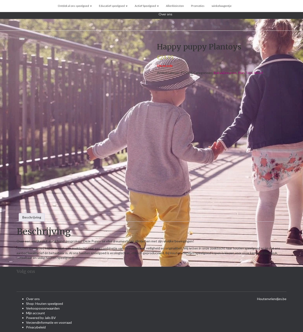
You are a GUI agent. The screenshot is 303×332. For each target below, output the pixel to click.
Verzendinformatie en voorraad (49, 322)
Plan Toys (245, 73)
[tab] (32, 217)
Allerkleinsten (175, 6)
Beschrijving (31, 217)
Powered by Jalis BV (41, 318)
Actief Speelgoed (147, 6)
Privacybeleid (36, 327)
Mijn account (35, 313)
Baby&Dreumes (38, 37)
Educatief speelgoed (113, 6)
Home (21, 37)
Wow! (258, 73)
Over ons (165, 14)
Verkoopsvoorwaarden (43, 308)
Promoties (198, 6)
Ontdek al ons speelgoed (75, 6)
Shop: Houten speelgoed (44, 303)
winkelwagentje (222, 6)
